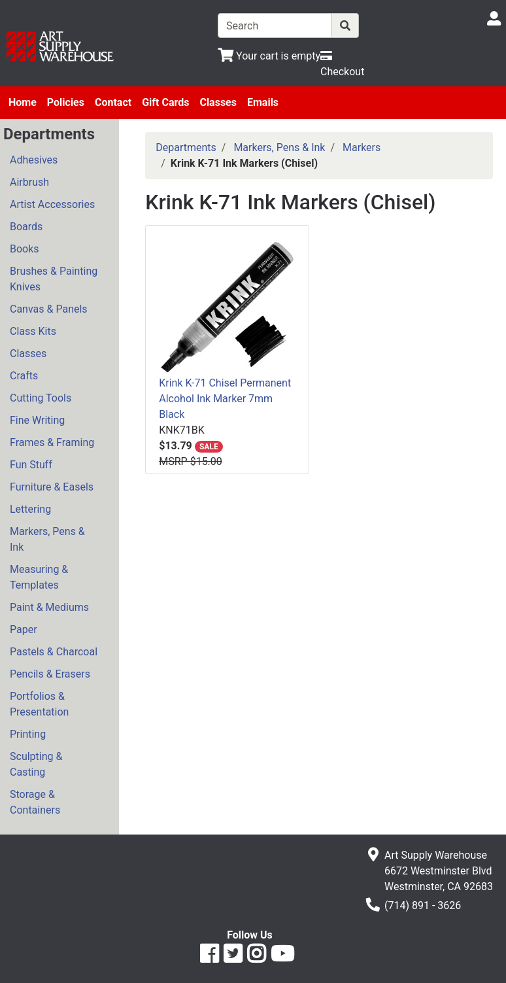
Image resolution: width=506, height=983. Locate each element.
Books (24, 249)
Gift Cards (165, 102)
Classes (218, 102)
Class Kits (33, 331)
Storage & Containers (35, 802)
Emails (262, 102)
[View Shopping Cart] (269, 56)
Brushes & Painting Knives (53, 279)
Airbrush (29, 182)
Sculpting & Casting (36, 764)
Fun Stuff (31, 464)
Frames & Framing (52, 442)
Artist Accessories (52, 204)
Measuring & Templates (39, 577)
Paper (23, 629)
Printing (28, 734)
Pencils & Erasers (50, 674)
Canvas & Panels (49, 309)
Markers (361, 147)
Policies (65, 102)
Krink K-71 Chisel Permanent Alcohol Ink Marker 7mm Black (225, 399)
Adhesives (34, 160)
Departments (186, 147)
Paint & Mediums (49, 607)
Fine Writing (37, 420)
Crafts (24, 376)
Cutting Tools (40, 398)
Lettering (30, 509)
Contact (113, 102)
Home (22, 102)
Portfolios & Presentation (39, 704)
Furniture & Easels (51, 487)
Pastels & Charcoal (53, 652)
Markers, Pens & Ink (47, 539)
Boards (26, 226)
